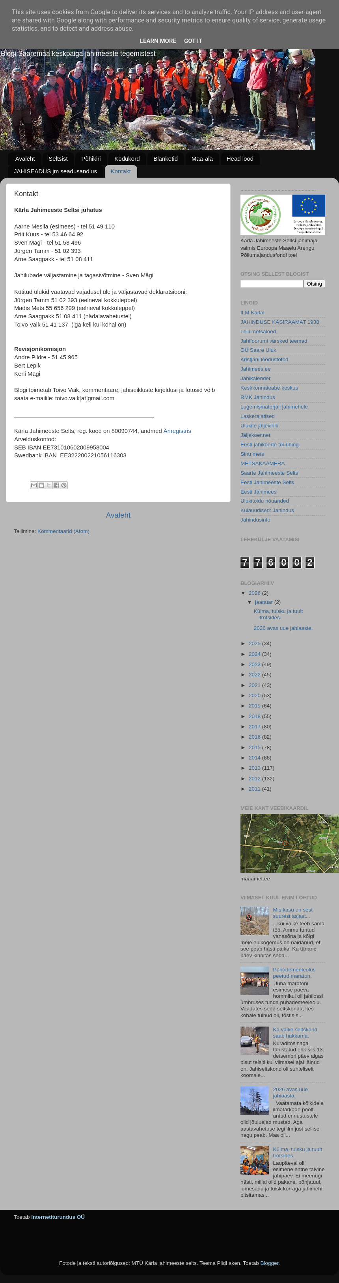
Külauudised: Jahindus (267, 510)
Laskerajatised (257, 416)
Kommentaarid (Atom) (63, 531)
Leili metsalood (258, 331)
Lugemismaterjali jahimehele (274, 407)
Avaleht (25, 158)
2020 (255, 695)
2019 (255, 706)
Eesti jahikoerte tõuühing (269, 444)
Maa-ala (202, 158)
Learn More (158, 41)
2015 (255, 747)
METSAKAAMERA (262, 463)
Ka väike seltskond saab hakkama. (295, 1033)
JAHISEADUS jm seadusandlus (55, 171)
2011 (255, 789)
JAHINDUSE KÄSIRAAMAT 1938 (279, 322)
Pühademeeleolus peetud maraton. (294, 973)
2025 (255, 643)
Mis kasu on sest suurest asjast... (293, 913)
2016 (255, 737)
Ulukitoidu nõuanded (264, 501)
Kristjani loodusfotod (264, 359)
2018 (255, 716)
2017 (255, 727)
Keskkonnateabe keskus (269, 388)
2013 (255, 768)
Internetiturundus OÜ (58, 1217)
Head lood (240, 158)
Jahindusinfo (255, 520)
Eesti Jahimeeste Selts (267, 482)
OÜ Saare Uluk (258, 350)
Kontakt (121, 171)
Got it (193, 41)
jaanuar (264, 602)
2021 (255, 685)
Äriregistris (177, 431)
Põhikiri (91, 158)
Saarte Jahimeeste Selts (269, 473)
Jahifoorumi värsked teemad (273, 341)
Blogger (269, 1263)
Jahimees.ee (255, 369)
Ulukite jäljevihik (259, 426)
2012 (255, 779)
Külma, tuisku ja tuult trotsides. (278, 614)
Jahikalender (255, 378)
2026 (255, 593)
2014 (255, 758)
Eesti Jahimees (258, 492)
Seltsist (57, 158)
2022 (255, 675)
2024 (255, 654)
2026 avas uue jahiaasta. (283, 628)
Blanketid (165, 158)
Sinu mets (252, 454)
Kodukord (127, 158)
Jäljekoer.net (255, 435)
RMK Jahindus (257, 397)
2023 (255, 664)
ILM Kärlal (252, 313)
